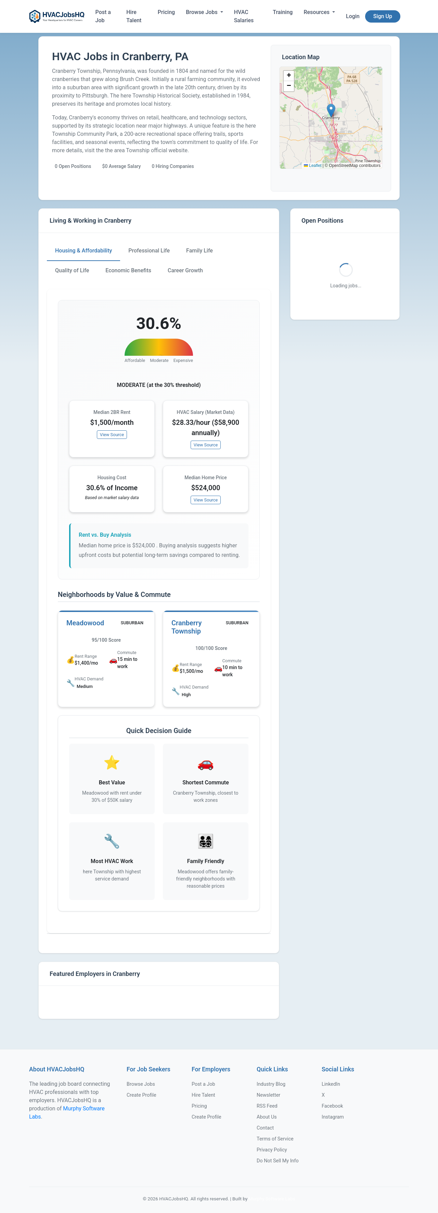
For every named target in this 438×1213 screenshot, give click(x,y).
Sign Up (382, 16)
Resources (317, 12)
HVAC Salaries (244, 16)
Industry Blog (271, 1084)
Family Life (199, 250)
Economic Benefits (128, 270)
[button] (331, 111)
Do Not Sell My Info (278, 1161)
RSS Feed (267, 1106)
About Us (267, 1117)
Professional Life (149, 250)
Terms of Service (275, 1139)
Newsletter (268, 1095)
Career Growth (185, 270)
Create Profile (141, 1095)
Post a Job (103, 16)
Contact (265, 1128)
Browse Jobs (202, 12)
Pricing (166, 12)
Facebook (332, 1106)
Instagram (333, 1117)
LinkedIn (331, 1084)
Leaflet (312, 165)
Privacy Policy (272, 1150)
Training (283, 12)
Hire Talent (133, 16)
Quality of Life (72, 270)
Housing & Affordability (83, 250)
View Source (112, 434)
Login (353, 16)
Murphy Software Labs (272, 1198)
